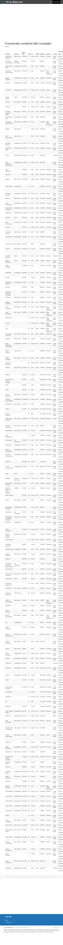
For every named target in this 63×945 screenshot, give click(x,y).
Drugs (50, 2)
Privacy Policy (18, 927)
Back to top (56, 927)
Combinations (56, 2)
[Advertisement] (14, 22)
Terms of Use (26, 927)
